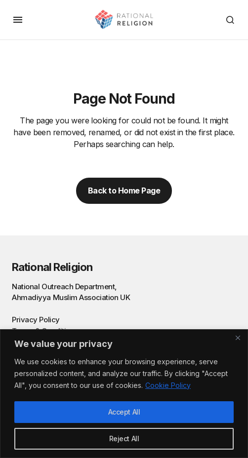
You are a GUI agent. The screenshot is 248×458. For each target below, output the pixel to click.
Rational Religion (52, 267)
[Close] (238, 338)
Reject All (124, 438)
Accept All (124, 412)
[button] (18, 20)
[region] (124, 393)
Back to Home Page (124, 190)
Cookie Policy (168, 385)
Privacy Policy (36, 319)
